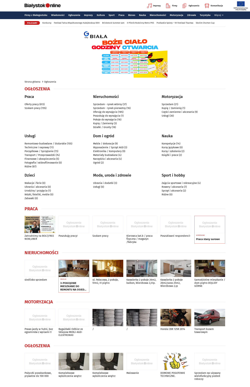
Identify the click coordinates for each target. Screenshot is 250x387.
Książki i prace (170, 155)
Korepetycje (169, 143)
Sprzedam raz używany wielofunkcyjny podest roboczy (207, 375)
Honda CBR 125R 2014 (172, 329)
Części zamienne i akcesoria (178, 111)
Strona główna (32, 81)
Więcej (219, 15)
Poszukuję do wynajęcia (106, 115)
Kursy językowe (170, 147)
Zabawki (29, 198)
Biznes (131, 15)
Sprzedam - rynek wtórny (107, 104)
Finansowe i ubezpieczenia (40, 158)
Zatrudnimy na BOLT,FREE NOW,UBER (39, 237)
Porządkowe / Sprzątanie (39, 151)
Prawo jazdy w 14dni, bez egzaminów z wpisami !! (39, 331)
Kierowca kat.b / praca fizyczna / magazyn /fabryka (139, 238)
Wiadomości (57, 15)
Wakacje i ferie (33, 183)
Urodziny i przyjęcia (36, 190)
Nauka (142, 15)
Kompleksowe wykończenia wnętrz (70, 374)
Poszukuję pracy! (68, 235)
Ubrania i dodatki (103, 183)
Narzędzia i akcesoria (105, 158)
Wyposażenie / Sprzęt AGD (108, 147)
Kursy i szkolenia (171, 151)
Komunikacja (214, 5)
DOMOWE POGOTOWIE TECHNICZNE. (172, 374)
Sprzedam (167, 104)
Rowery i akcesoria (172, 186)
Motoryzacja (176, 15)
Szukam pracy (32, 108)
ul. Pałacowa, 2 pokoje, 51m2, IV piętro (105, 281)
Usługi (165, 115)
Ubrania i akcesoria (36, 186)
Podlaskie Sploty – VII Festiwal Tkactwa (175, 23)
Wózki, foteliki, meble (37, 194)
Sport (112, 15)
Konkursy (46, 23)
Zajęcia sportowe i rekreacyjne (179, 183)
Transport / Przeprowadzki (40, 155)
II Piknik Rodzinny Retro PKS (140, 23)
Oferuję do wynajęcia (105, 111)
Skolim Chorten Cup (205, 23)
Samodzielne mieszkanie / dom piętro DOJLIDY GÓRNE (209, 282)
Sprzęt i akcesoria (172, 190)
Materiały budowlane (105, 155)
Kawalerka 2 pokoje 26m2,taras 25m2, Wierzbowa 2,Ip (171, 282)
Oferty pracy (32, 104)
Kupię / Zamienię (103, 123)
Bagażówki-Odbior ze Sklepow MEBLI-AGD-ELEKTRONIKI (71, 332)
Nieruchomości (158, 15)
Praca (121, 15)
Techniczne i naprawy (37, 147)
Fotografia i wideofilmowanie (41, 162)
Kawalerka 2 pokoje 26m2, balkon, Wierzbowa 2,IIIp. (141, 281)
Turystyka (205, 15)
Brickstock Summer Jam (113, 23)
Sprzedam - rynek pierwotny (109, 108)
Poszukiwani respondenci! (175, 235)
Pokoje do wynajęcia (105, 119)
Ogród (96, 162)
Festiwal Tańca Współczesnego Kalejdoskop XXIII (77, 23)
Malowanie (132, 372)
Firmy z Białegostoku (36, 15)
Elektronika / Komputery (107, 151)
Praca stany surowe (208, 239)
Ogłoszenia (191, 5)
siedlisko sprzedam (36, 279)
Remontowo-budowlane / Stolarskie (45, 143)
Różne (28, 166)
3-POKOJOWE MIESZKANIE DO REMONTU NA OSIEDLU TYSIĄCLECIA (74, 286)
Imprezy (154, 5)
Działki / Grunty (102, 127)
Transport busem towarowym (204, 331)
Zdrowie (191, 15)
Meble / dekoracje (103, 143)
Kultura (101, 15)
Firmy (171, 5)
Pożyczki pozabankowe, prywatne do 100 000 (38, 374)
